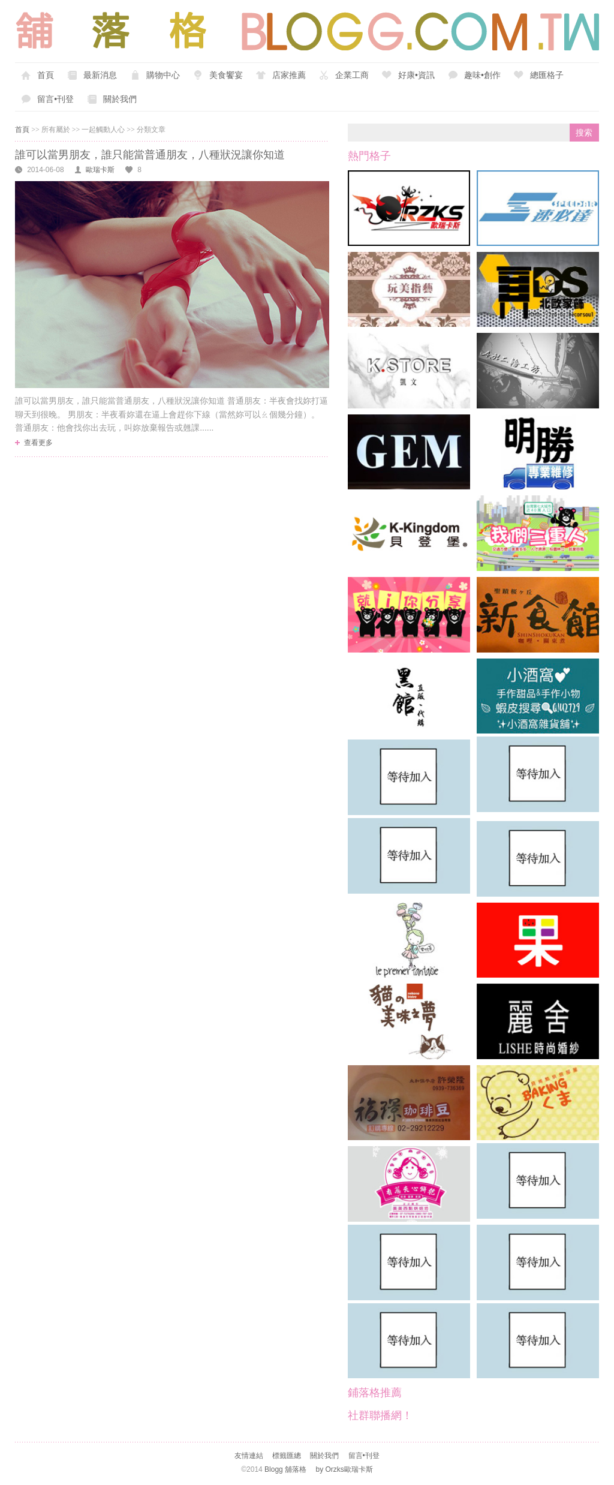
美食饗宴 (226, 75)
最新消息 (100, 75)
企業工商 (352, 75)
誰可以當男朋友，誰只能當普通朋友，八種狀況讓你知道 (150, 155)
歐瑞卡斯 (100, 170)
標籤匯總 (286, 1455)
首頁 (45, 75)
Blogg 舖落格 (285, 1469)
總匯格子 (547, 75)
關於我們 (120, 99)
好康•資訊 (416, 75)
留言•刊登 (55, 99)
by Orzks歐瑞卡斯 (343, 1469)
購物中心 (163, 75)
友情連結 (248, 1455)
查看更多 (38, 442)
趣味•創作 (482, 75)
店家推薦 (289, 75)
